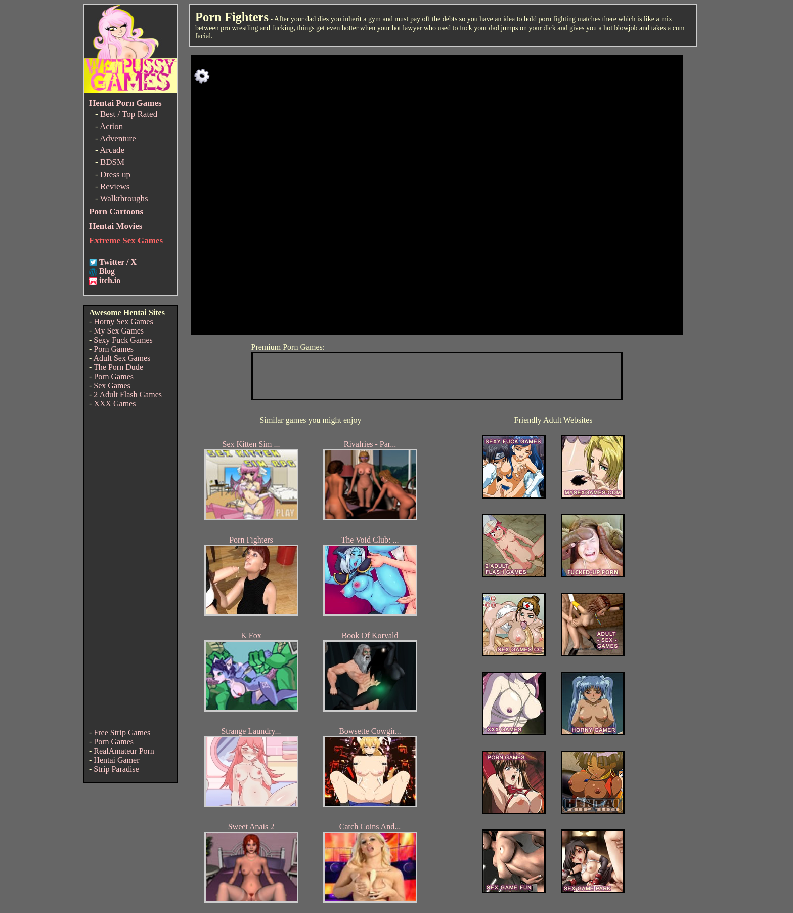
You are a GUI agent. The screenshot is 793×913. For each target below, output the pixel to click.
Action (111, 126)
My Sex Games (119, 330)
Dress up (115, 174)
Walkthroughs (124, 198)
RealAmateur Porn (124, 750)
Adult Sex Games (121, 358)
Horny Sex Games (123, 321)
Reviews (115, 186)
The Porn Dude (118, 367)
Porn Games (114, 349)
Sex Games (112, 385)
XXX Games (115, 403)
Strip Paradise (116, 769)
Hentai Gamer (116, 760)
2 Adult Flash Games (128, 394)
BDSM (112, 162)
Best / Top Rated (128, 114)
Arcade (112, 150)
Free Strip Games (122, 732)
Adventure (118, 138)
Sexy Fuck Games (123, 340)
